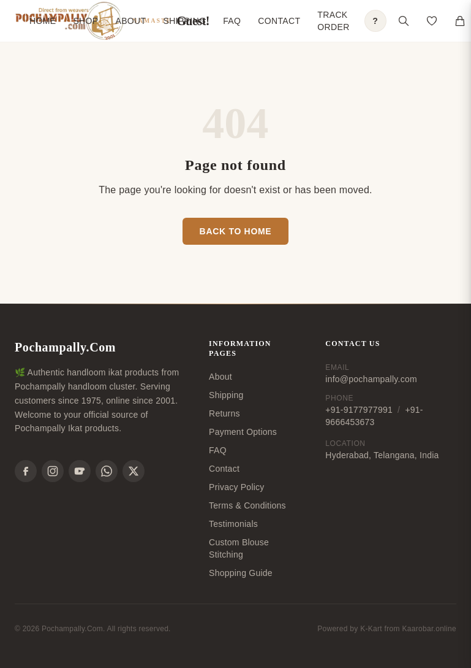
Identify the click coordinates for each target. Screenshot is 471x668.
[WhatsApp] (107, 471)
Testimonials (233, 524)
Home (42, 21)
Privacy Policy (237, 487)
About (130, 21)
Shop (85, 21)
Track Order (333, 21)
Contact (279, 21)
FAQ (232, 21)
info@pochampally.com (370, 379)
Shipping (184, 21)
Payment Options (243, 432)
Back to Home (236, 231)
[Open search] (404, 21)
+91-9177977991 (359, 410)
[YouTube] (80, 471)
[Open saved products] (432, 21)
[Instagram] (53, 471)
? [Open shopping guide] (375, 21)
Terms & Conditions (247, 505)
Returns (224, 413)
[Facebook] (26, 471)
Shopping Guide (241, 573)
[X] (133, 471)
